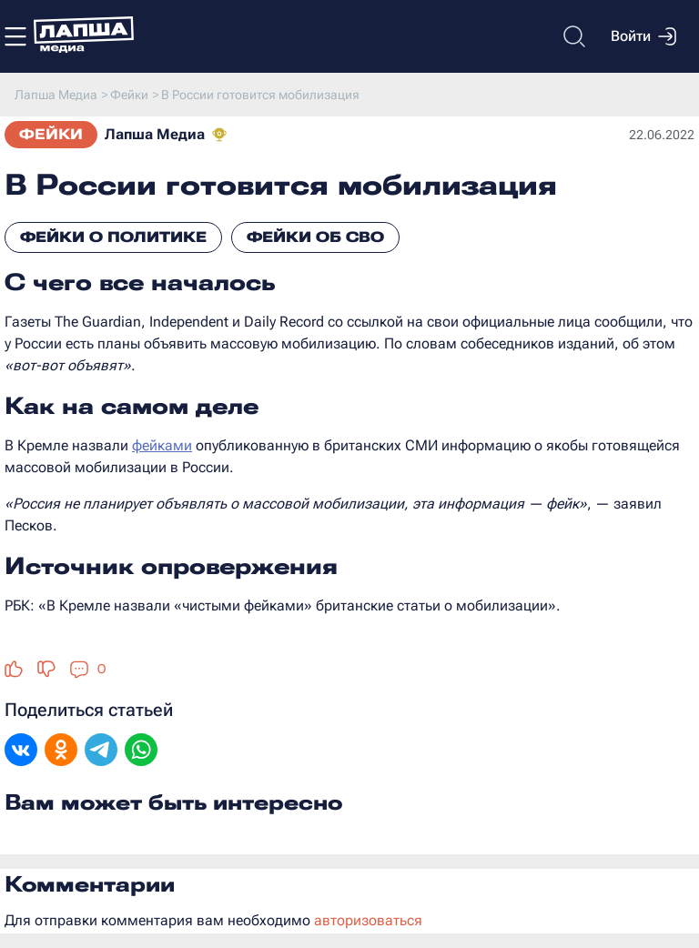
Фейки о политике (113, 237)
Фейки (51, 134)
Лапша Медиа (155, 134)
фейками (162, 445)
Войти (643, 36)
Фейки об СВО (315, 237)
